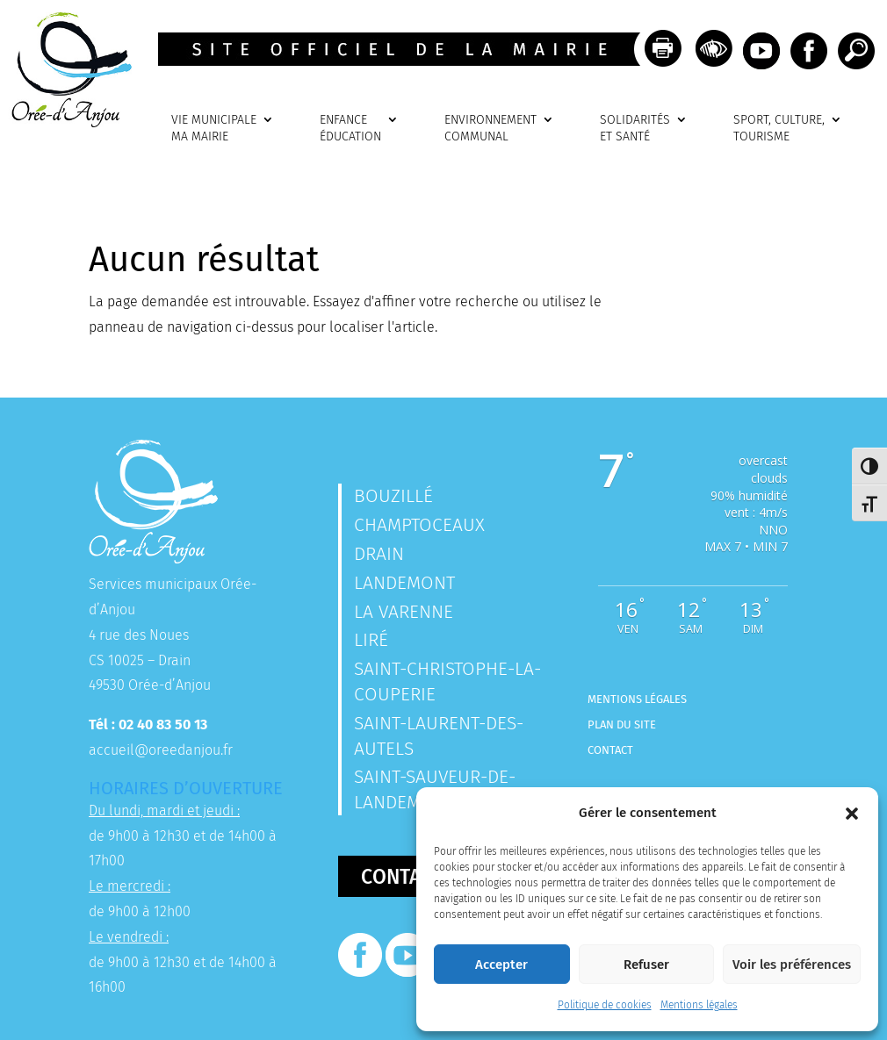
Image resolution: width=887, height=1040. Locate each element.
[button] (852, 813)
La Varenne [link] (403, 611)
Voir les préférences (791, 964)
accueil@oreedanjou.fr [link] (161, 750)
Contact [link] (610, 750)
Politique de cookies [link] (605, 1005)
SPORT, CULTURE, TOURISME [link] (779, 128)
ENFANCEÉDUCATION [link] (350, 128)
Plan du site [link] (622, 724)
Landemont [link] (404, 582)
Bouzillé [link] (393, 495)
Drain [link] (379, 553)
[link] (66, 122)
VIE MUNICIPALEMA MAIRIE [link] (213, 128)
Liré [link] (371, 639)
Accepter (501, 964)
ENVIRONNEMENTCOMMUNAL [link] (490, 128)
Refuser (646, 964)
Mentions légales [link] (699, 1005)
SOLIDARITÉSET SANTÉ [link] (635, 128)
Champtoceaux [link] (419, 524)
